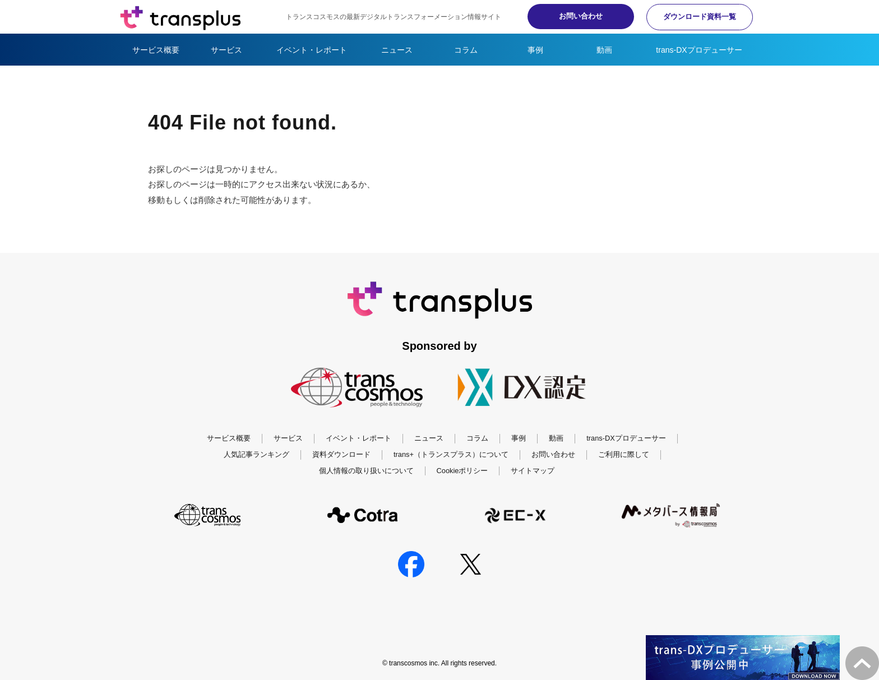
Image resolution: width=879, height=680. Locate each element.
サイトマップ (532, 470)
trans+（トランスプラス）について (451, 454)
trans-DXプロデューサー (699, 49)
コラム (466, 49)
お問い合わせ (574, 16)
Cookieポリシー (462, 470)
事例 (535, 49)
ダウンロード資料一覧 (697, 16)
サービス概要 (155, 49)
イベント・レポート (311, 49)
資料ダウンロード (341, 454)
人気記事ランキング (256, 454)
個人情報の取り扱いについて (366, 470)
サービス (226, 49)
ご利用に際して (623, 454)
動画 (604, 49)
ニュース (397, 49)
